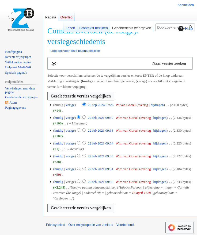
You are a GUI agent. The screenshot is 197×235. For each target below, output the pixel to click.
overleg (143, 105)
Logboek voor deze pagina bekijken (75, 50)
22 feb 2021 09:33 (100, 156)
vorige (70, 105)
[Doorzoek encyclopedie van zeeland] (175, 27)
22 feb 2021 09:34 (100, 143)
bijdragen (157, 105)
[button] (120, 63)
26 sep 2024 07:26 (100, 105)
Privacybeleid (55, 225)
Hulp (185, 28)
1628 (147, 193)
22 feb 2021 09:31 (100, 169)
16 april (137, 193)
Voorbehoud (125, 225)
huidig (58, 118)
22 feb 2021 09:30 (100, 182)
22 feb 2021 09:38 (100, 130)
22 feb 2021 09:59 (100, 118)
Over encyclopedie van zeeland (90, 225)
